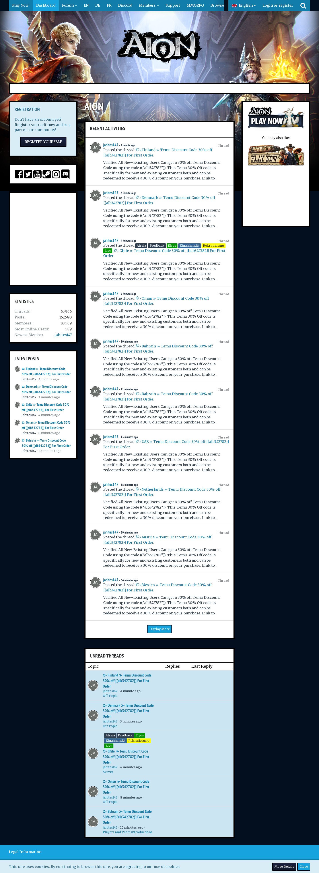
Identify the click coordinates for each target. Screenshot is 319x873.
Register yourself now (35, 124)
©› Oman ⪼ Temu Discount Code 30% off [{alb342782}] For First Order (126, 787)
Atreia (110, 735)
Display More (159, 629)
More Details (284, 867)
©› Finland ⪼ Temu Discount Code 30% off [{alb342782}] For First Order (127, 680)
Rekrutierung (139, 741)
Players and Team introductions (127, 832)
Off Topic (110, 696)
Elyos (140, 735)
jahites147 (63, 335)
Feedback (125, 735)
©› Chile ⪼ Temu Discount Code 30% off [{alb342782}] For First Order (126, 756)
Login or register (278, 5)
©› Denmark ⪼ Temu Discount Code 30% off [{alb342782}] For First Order (128, 711)
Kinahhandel (115, 741)
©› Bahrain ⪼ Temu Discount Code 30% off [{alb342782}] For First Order (127, 817)
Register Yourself (43, 141)
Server (108, 772)
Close (304, 867)
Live (109, 746)
